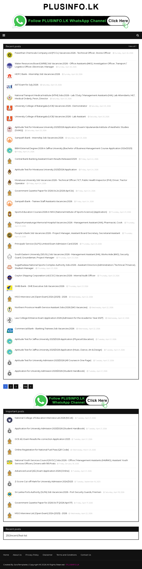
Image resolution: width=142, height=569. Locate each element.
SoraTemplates (21, 564)
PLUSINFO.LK (72, 564)
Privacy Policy (32, 555)
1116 (25, 386)
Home (6, 555)
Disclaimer (48, 555)
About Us (17, 555)
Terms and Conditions (67, 555)
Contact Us (86, 555)
